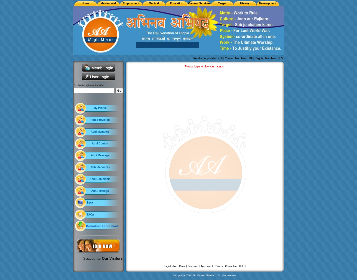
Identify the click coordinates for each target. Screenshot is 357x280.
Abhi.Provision (100, 119)
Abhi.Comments (99, 179)
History (245, 3)
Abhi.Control (100, 143)
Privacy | (219, 266)
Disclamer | (194, 266)
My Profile (100, 108)
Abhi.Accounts (100, 167)
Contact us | (232, 266)
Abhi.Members (100, 131)
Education (176, 3)
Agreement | (207, 266)
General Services (199, 3)
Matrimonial (108, 3)
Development (267, 3)
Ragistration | (171, 266)
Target (222, 3)
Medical (154, 3)
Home (85, 3)
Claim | (183, 266)
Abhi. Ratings (100, 191)
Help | (242, 266)
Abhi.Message (100, 155)
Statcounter (92, 258)
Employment (131, 3)
